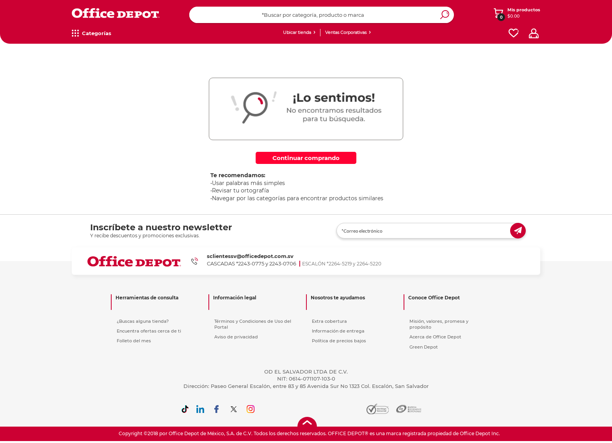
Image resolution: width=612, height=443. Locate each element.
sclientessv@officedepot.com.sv (250, 256)
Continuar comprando (306, 158)
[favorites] (514, 33)
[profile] (534, 33)
